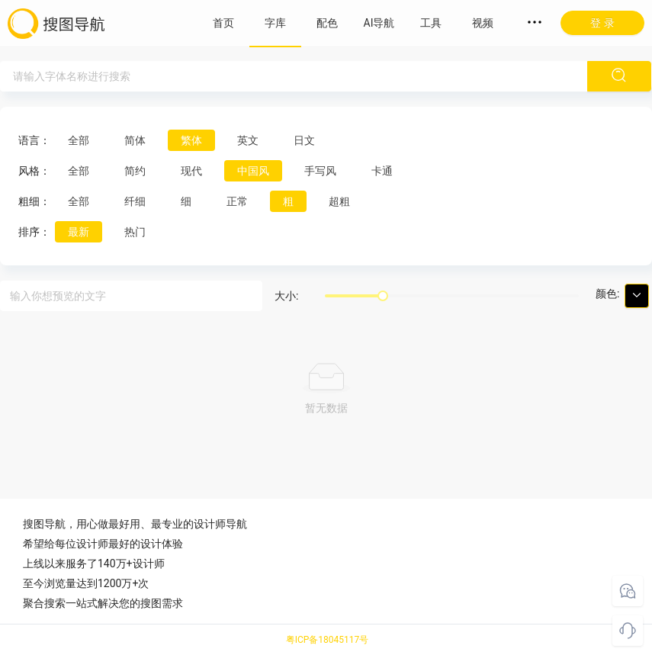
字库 (275, 23)
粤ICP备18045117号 (327, 639)
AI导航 (379, 23)
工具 (431, 23)
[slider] (382, 296)
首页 (223, 23)
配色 (327, 23)
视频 (482, 23)
